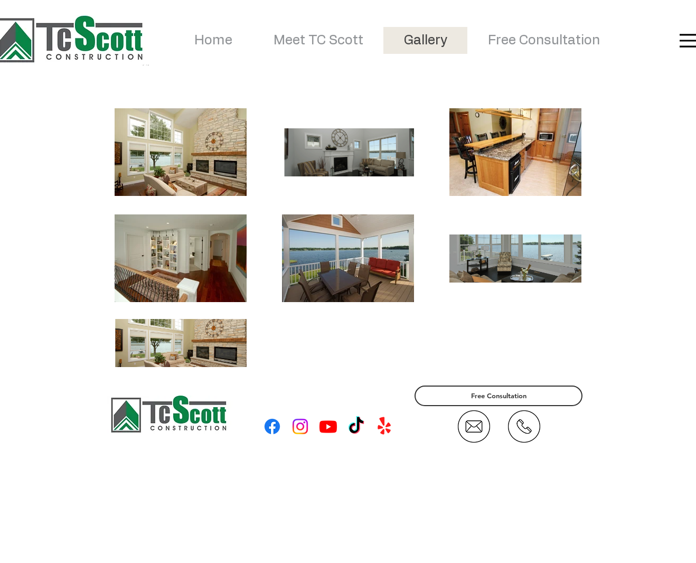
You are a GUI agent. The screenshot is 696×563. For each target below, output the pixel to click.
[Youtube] (328, 426)
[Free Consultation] (498, 396)
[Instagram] (300, 426)
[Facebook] (272, 426)
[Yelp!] (384, 426)
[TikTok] (356, 426)
